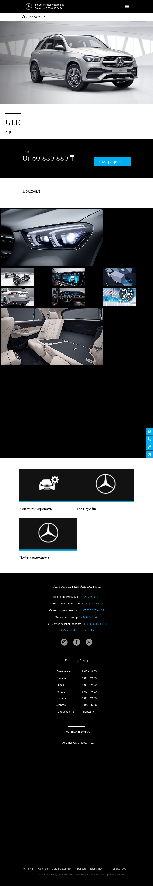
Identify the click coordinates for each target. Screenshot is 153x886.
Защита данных (61, 869)
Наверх (115, 869)
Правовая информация (89, 869)
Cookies (43, 869)
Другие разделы (34, 16)
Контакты (28, 869)
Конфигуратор (110, 162)
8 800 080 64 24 (54, 8)
